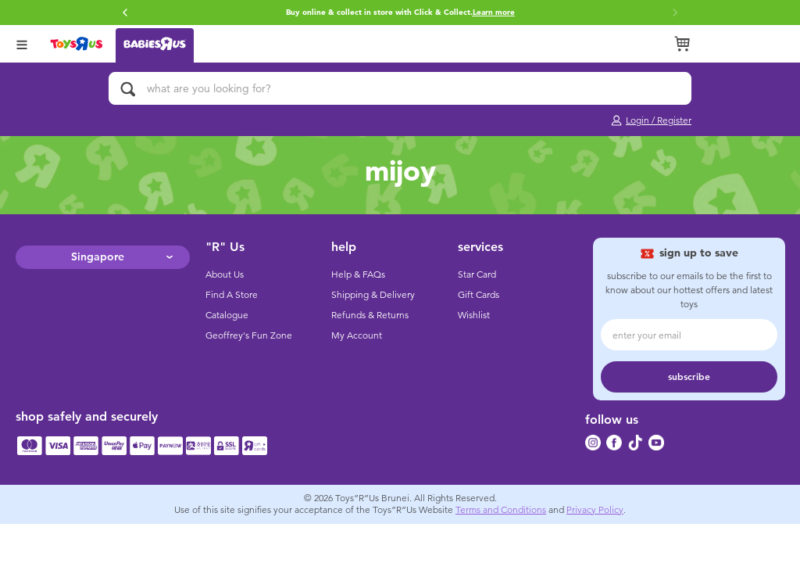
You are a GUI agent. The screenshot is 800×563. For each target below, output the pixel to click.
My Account (356, 335)
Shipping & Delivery (373, 294)
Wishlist (474, 315)
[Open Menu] (21, 43)
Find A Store (231, 294)
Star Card (477, 274)
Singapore (97, 257)
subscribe (689, 376)
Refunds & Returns (370, 315)
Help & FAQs (358, 274)
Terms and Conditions (500, 509)
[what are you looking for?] (400, 88)
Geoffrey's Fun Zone (248, 335)
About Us (224, 274)
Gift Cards (478, 294)
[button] (125, 12)
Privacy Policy (594, 509)
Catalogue (226, 315)
